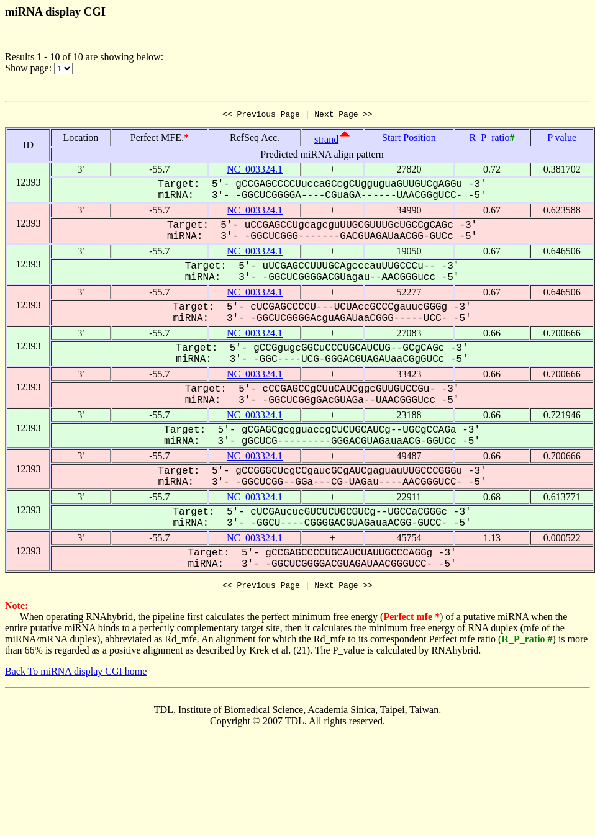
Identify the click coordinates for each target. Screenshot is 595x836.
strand (326, 141)
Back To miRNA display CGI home (76, 675)
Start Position (409, 139)
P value (561, 139)
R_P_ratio (490, 139)
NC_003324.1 (255, 171)
